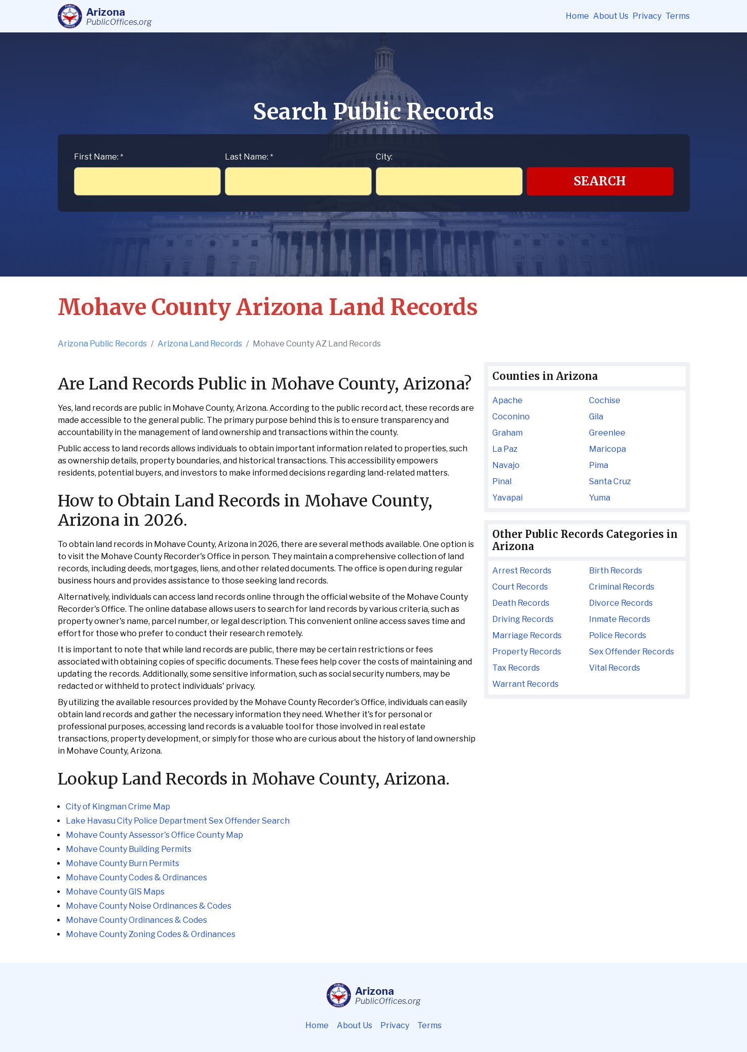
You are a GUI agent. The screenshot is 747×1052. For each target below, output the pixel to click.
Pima (598, 465)
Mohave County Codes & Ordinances (136, 877)
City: (384, 157)
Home (577, 16)
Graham (507, 433)
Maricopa (607, 449)
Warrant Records (525, 684)
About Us (610, 16)
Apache (507, 400)
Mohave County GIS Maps (115, 892)
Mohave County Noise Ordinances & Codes (148, 906)
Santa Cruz (610, 481)
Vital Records (614, 668)
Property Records (526, 651)
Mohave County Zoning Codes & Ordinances (150, 934)
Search (600, 181)
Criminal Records (621, 587)
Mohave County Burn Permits (122, 863)
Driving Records (523, 619)
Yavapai (507, 497)
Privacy (647, 16)
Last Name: (249, 157)
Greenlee (607, 433)
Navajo (506, 465)
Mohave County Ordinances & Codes (136, 920)
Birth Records (615, 570)
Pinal (502, 481)
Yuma (599, 497)
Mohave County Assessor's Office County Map (154, 835)
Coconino (511, 416)
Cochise (604, 400)
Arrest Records (522, 570)
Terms (677, 16)
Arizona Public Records (102, 343)
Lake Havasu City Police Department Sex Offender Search (178, 821)
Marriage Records (527, 635)
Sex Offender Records (631, 651)
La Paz (505, 449)
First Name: (98, 157)
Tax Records (516, 668)
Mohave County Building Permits (128, 849)
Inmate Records (619, 619)
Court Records (520, 587)
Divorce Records (621, 603)
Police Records (617, 635)
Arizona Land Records (200, 343)
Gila (596, 416)
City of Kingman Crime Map (118, 806)
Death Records (520, 603)
